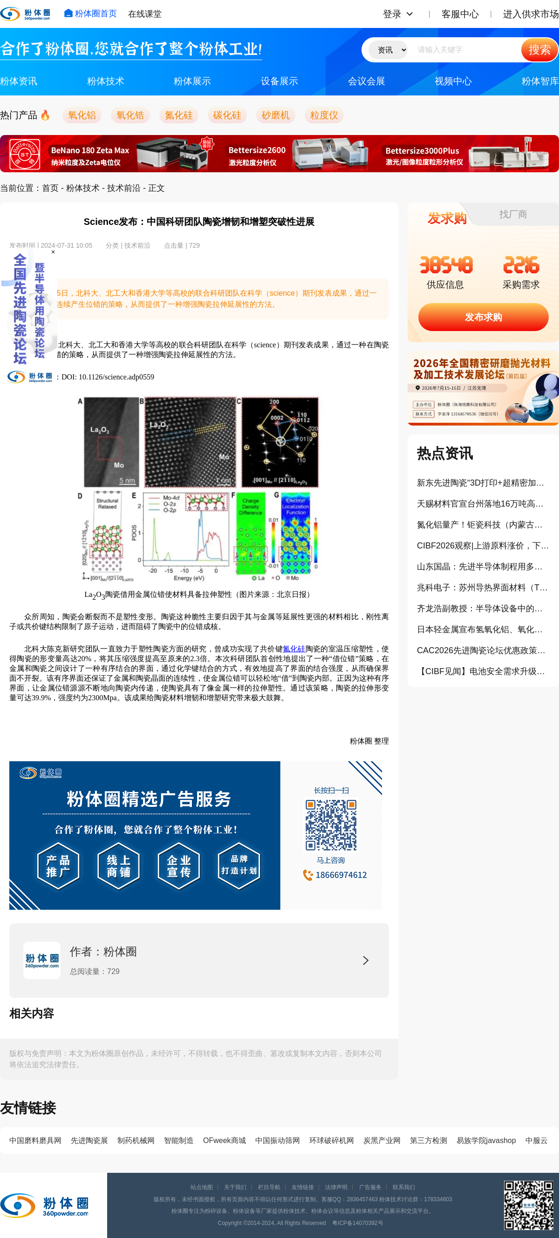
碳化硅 (227, 115)
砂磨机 (276, 115)
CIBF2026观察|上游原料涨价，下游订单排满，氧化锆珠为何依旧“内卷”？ (483, 545)
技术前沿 (124, 188)
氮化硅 (179, 115)
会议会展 (366, 81)
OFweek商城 (224, 1140)
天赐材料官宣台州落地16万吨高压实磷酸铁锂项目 (483, 503)
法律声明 (336, 1187)
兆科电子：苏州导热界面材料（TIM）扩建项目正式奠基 (483, 587)
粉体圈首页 (90, 13)
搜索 (540, 49)
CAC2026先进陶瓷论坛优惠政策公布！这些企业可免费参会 (483, 650)
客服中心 (460, 14)
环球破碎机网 (331, 1140)
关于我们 (235, 1187)
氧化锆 (130, 115)
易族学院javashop (486, 1140)
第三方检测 (428, 1140)
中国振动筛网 (277, 1140)
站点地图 (202, 1187)
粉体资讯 (18, 81)
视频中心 (453, 81)
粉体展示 (192, 81)
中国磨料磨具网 (35, 1140)
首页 (50, 188)
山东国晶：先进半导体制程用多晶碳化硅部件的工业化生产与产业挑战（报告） (483, 566)
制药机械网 (136, 1140)
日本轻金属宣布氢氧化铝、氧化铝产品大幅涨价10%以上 (483, 629)
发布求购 (483, 317)
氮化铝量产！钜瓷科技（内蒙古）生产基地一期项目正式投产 (483, 524)
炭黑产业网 (382, 1140)
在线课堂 (145, 14)
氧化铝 (82, 115)
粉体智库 (540, 81)
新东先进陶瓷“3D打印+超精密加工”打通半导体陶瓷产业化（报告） (483, 482)
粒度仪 (324, 115)
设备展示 (279, 81)
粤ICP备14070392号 (357, 1223)
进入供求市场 (531, 14)
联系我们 (404, 1187)
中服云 (536, 1140)
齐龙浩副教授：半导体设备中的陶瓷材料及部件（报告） (483, 608)
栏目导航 (269, 1187)
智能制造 (179, 1140)
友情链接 (303, 1187)
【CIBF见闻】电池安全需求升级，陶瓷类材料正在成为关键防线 (483, 671)
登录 (392, 14)
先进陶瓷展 (89, 1140)
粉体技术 (105, 81)
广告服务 (370, 1187)
